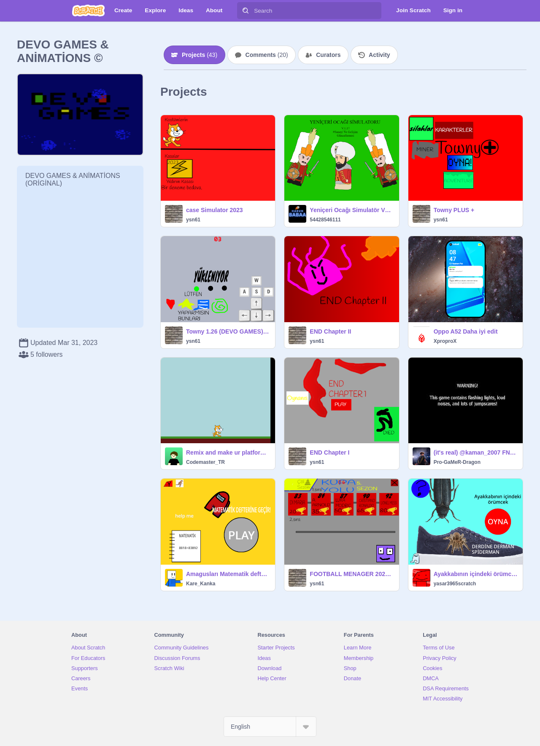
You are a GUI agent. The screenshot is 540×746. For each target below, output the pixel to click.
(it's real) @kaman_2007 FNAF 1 (476, 452)
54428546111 (325, 220)
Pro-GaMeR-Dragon (457, 462)
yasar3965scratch (455, 584)
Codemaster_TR (205, 462)
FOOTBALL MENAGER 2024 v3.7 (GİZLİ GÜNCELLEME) (352, 574)
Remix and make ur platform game (228, 452)
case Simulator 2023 (214, 210)
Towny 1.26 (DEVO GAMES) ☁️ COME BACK (228, 331)
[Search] (245, 10)
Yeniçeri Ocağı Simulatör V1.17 (352, 210)
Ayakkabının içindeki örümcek (476, 574)
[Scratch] (88, 10)
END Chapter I (329, 452)
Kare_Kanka (200, 584)
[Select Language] (270, 726)
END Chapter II (330, 331)
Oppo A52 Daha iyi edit (466, 331)
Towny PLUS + (454, 210)
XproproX (445, 341)
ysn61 (193, 220)
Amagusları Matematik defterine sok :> (228, 574)
